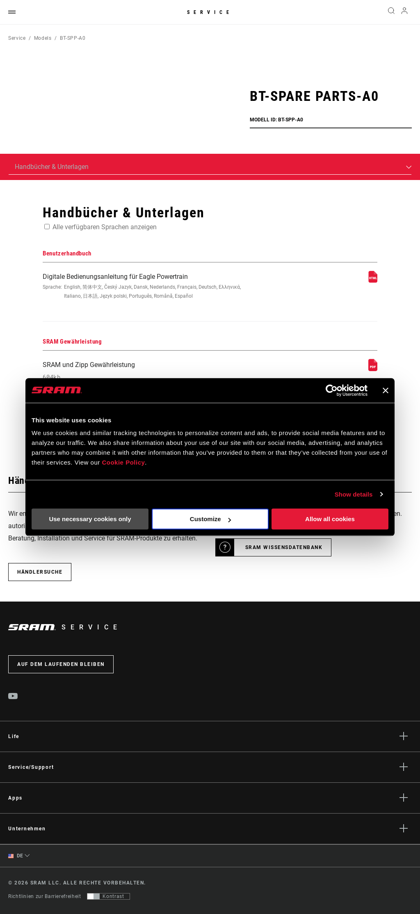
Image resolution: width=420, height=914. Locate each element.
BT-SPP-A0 (73, 38)
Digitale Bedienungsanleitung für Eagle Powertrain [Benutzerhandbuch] (147, 287)
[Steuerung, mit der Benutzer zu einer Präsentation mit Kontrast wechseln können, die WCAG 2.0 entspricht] (108, 896)
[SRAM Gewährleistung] (372, 369)
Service (210, 12)
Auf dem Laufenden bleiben (61, 664)
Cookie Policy (123, 462)
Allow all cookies (330, 518)
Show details (354, 494)
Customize (210, 518)
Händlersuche (39, 572)
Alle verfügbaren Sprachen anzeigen (104, 227)
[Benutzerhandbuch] (372, 281)
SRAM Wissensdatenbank (284, 547)
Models (43, 38)
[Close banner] (385, 390)
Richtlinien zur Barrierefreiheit (44, 896)
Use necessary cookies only (90, 518)
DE (15, 856)
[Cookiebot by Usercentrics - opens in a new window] (332, 390)
